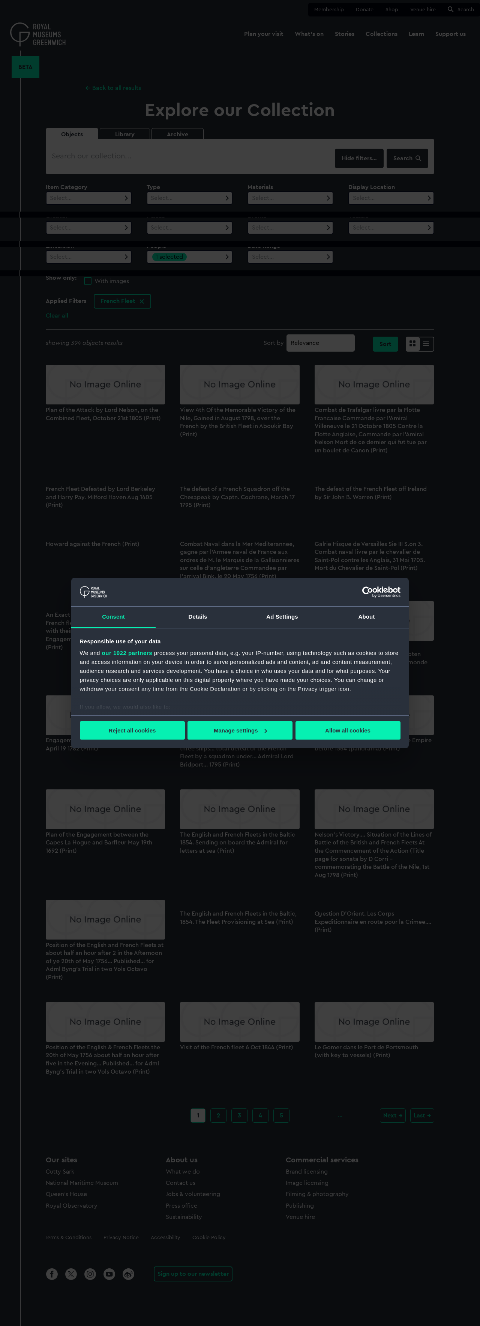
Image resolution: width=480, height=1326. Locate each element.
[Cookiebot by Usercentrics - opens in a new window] (367, 592)
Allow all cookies (347, 730)
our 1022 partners (127, 653)
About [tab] (366, 616)
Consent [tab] (113, 616)
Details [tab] (198, 616)
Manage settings (240, 730)
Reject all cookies (132, 730)
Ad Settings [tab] (282, 616)
